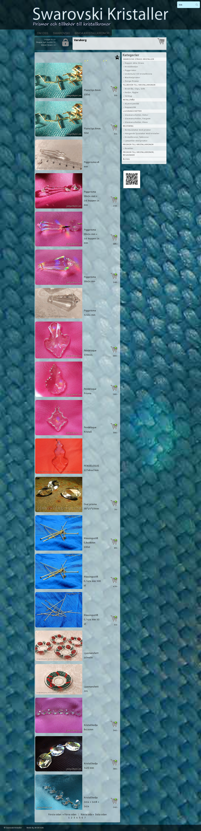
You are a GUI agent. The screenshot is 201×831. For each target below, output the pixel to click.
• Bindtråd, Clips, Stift (134, 89)
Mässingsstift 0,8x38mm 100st (91, 543)
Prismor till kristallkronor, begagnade (138, 153)
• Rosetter (128, 148)
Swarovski (61, 33)
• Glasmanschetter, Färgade (137, 118)
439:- (115, 586)
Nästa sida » (87, 814)
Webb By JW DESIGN (35, 828)
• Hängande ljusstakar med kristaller (141, 133)
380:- (115, 768)
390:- (115, 432)
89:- (116, 548)
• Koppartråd (129, 107)
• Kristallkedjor (130, 67)
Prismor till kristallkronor (138, 144)
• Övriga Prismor (131, 81)
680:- (115, 355)
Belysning (128, 126)
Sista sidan (101, 814)
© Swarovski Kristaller (13, 828)
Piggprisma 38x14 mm (90, 279)
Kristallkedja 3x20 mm (91, 766)
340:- (115, 730)
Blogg (126, 159)
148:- (115, 282)
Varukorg (80, 40)
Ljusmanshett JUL (91, 689)
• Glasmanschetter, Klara (135, 122)
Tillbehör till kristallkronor (139, 85)
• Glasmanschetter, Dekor (135, 115)
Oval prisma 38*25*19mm (91, 506)
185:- (115, 243)
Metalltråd (129, 100)
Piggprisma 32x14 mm (90, 313)
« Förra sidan (69, 814)
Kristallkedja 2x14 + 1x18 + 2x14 (91, 802)
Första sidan (54, 814)
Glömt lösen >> (48, 45)
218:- (115, 206)
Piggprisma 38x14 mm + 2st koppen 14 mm (91, 198)
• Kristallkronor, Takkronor (136, 137)
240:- (115, 807)
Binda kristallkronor (92, 33)
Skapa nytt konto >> (46, 42)
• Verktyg (127, 96)
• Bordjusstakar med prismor (137, 130)
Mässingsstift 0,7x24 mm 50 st (91, 620)
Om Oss (42, 33)
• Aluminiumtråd (131, 104)
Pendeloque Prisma (90, 391)
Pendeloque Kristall (90, 429)
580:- (115, 394)
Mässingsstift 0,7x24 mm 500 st (92, 581)
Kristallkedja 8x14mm (91, 727)
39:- (116, 509)
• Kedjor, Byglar (131, 92)
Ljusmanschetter (132, 111)
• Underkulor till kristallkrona (137, 74)
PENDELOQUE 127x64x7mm (91, 468)
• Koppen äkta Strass (133, 63)
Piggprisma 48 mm (91, 164)
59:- (116, 95)
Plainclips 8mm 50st (92, 131)
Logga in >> (50, 39)
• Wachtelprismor (131, 77)
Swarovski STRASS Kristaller (138, 59)
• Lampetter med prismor (135, 141)
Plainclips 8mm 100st (92, 92)
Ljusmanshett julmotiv (91, 655)
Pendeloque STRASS (90, 353)
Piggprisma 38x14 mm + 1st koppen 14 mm (91, 236)
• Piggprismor (129, 70)
